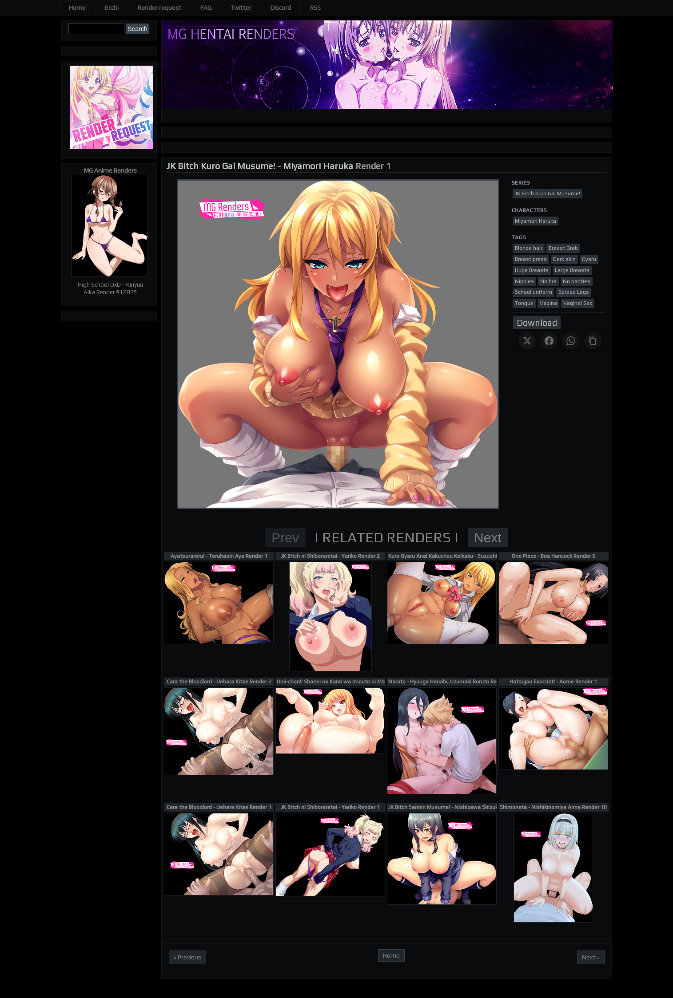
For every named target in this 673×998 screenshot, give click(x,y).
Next (488, 537)
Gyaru (589, 259)
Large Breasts (572, 270)
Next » (591, 957)
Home (77, 7)
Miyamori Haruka (318, 166)
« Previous (187, 957)
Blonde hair (528, 248)
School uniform (533, 292)
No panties (576, 281)
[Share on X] (527, 340)
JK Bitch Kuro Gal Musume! (220, 166)
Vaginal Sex (577, 303)
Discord (281, 7)
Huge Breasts (532, 270)
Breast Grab (563, 248)
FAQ (205, 7)
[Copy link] (592, 340)
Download (537, 322)
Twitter (241, 7)
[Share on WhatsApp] (570, 340)
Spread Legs (573, 292)
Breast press (531, 259)
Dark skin (564, 259)
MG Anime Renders (110, 170)
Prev (285, 537)
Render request (159, 7)
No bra (548, 281)
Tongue (524, 303)
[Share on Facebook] (549, 340)
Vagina (548, 303)
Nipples (524, 281)
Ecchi (112, 7)
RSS (315, 7)
